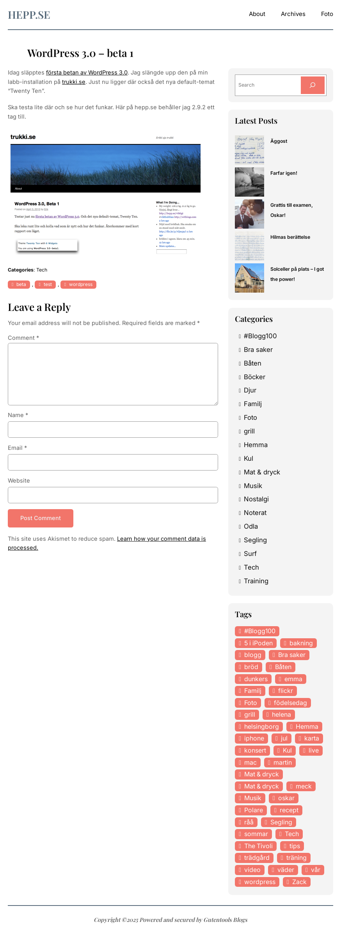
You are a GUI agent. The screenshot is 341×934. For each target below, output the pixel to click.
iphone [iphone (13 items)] (254, 738)
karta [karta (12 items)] (311, 738)
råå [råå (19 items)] (249, 822)
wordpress (80, 284)
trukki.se (73, 81)
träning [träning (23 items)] (296, 857)
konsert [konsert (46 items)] (255, 750)
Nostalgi (256, 499)
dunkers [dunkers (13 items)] (256, 679)
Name (18, 415)
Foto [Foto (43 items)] (250, 703)
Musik (253, 486)
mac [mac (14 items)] (250, 762)
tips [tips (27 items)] (294, 846)
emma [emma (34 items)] (293, 679)
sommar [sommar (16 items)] (256, 834)
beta (21, 284)
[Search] (313, 85)
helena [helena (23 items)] (281, 714)
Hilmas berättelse (290, 237)
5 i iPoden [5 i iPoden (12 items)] (258, 643)
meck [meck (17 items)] (304, 786)
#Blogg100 (260, 336)
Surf (250, 554)
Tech (41, 270)
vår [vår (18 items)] (315, 870)
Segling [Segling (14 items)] (281, 822)
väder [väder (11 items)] (285, 870)
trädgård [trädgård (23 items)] (257, 857)
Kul (248, 458)
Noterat (255, 513)
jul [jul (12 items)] (284, 738)
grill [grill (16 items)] (249, 714)
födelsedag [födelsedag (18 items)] (290, 703)
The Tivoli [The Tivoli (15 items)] (258, 846)
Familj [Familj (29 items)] (252, 690)
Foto (250, 417)
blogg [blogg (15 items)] (252, 655)
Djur (250, 390)
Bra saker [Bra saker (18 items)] (291, 655)
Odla (251, 526)
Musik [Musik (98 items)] (252, 798)
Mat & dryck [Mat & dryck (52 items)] (261, 774)
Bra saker (258, 349)
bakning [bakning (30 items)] (301, 643)
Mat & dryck (262, 472)
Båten (252, 363)
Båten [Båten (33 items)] (283, 667)
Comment (23, 337)
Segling (255, 540)
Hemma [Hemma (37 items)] (307, 726)
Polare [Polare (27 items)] (253, 810)
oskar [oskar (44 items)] (286, 798)
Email (17, 447)
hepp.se (29, 14)
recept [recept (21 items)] (289, 810)
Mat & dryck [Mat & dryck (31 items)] (261, 786)
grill (249, 431)
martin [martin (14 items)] (283, 762)
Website (19, 480)
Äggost (278, 141)
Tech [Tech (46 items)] (292, 834)
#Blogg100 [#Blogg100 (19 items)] (259, 631)
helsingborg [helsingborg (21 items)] (261, 726)
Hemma (256, 445)
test (48, 284)
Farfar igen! (283, 173)
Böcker (254, 377)
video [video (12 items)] (252, 870)
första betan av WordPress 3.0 (87, 72)
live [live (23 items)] (314, 750)
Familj (253, 404)
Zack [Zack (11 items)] (299, 882)
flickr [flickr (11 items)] (285, 690)
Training (256, 581)
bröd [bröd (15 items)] (251, 667)
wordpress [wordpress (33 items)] (259, 882)
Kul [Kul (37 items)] (287, 750)
